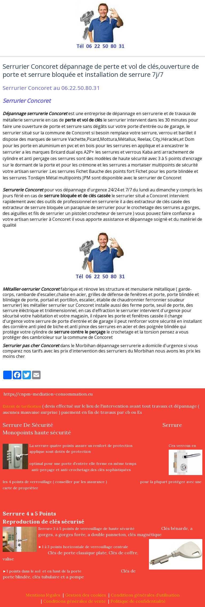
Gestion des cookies (85, 595)
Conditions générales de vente (74, 601)
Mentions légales (43, 595)
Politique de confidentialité (138, 601)
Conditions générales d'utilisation (145, 595)
